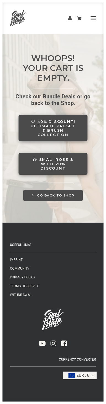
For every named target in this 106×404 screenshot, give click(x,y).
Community (19, 268)
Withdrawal (20, 295)
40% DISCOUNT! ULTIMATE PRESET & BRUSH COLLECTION (54, 128)
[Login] (67, 18)
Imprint (16, 260)
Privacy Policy (22, 277)
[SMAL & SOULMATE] (18, 18)
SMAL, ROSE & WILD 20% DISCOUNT (54, 163)
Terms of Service (25, 286)
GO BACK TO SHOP (52, 195)
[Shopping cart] (76, 18)
